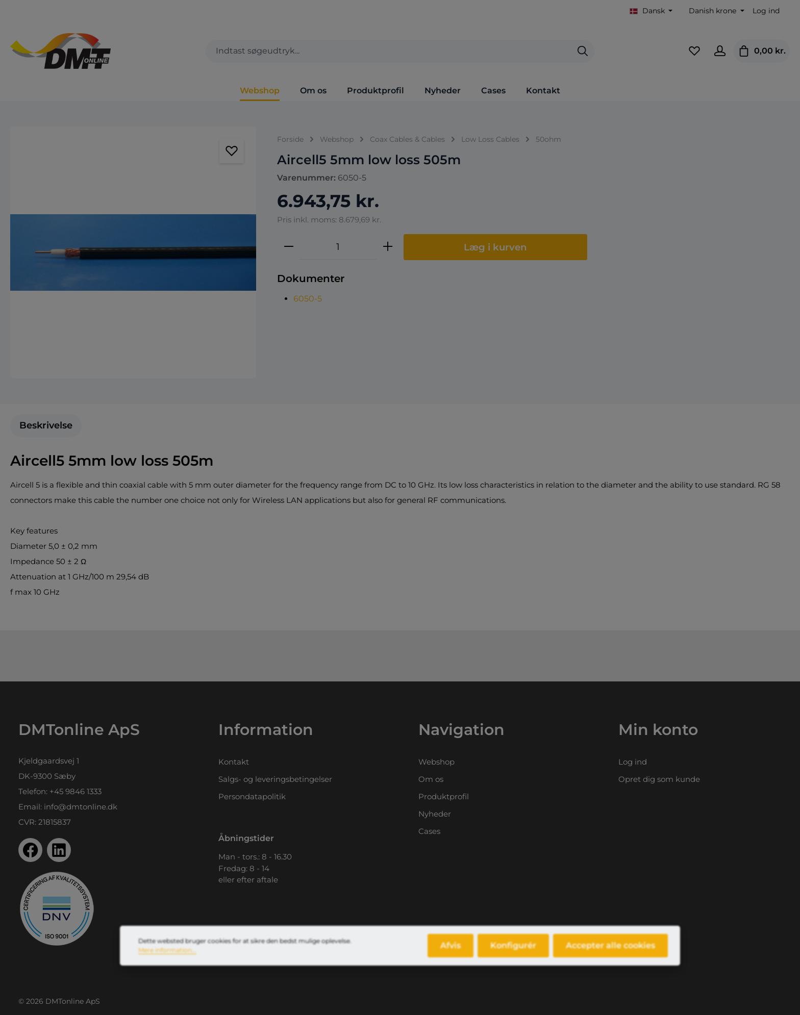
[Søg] (582, 51)
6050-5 (307, 298)
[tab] (46, 425)
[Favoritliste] (694, 51)
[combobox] (388, 51)
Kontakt (233, 762)
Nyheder (434, 814)
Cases (429, 831)
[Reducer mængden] (289, 247)
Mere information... (167, 956)
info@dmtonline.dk (80, 806)
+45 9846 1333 (75, 791)
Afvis (450, 952)
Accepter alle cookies (610, 952)
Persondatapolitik (252, 796)
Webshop (436, 762)
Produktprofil (443, 796)
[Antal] (338, 247)
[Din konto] (720, 51)
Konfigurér (513, 952)
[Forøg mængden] (387, 247)
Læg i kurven (495, 247)
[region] (133, 252)
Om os (430, 779)
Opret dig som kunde (659, 779)
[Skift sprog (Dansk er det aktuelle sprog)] (651, 11)
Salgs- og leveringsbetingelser (275, 779)
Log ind (766, 10)
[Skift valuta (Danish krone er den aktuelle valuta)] (716, 11)
